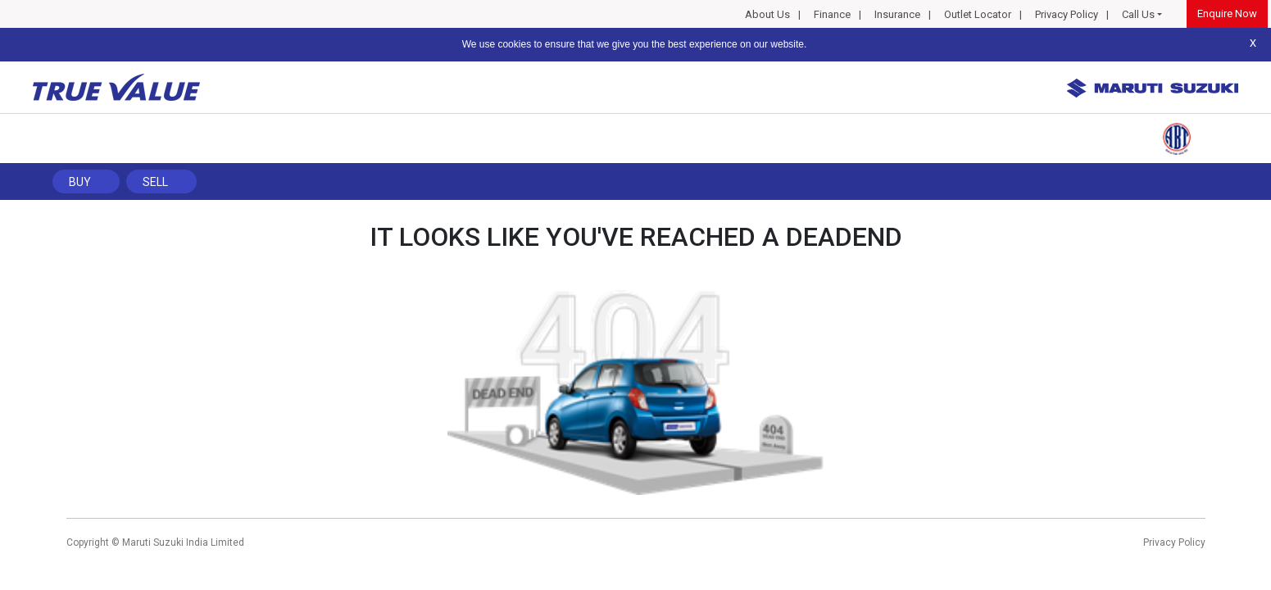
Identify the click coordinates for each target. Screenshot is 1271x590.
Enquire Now (1227, 13)
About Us (767, 14)
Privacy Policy (1066, 14)
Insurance (897, 14)
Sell (155, 181)
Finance (832, 14)
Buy (80, 181)
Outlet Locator (977, 14)
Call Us (1138, 14)
